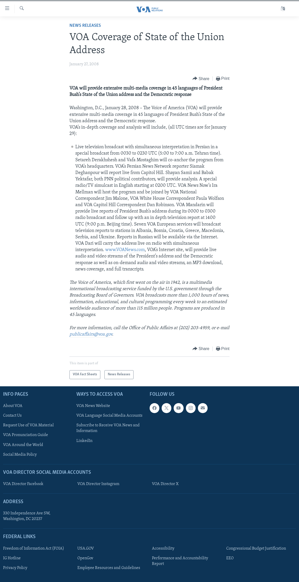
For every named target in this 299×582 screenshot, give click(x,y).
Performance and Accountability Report (180, 561)
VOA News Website (93, 406)
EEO (230, 558)
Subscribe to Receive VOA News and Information (108, 428)
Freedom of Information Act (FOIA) (33, 548)
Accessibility (163, 548)
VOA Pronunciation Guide (25, 435)
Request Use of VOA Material (28, 425)
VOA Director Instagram (98, 484)
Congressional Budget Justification (256, 548)
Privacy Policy (15, 568)
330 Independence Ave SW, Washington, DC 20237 (26, 516)
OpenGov (85, 558)
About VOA (12, 406)
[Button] (201, 78)
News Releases (85, 25)
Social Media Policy (20, 454)
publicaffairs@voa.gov (90, 334)
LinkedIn (84, 441)
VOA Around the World (23, 445)
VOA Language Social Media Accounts (109, 416)
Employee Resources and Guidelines (108, 568)
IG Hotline (12, 558)
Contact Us (12, 416)
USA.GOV (85, 548)
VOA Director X (165, 484)
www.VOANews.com (125, 249)
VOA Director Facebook (23, 484)
